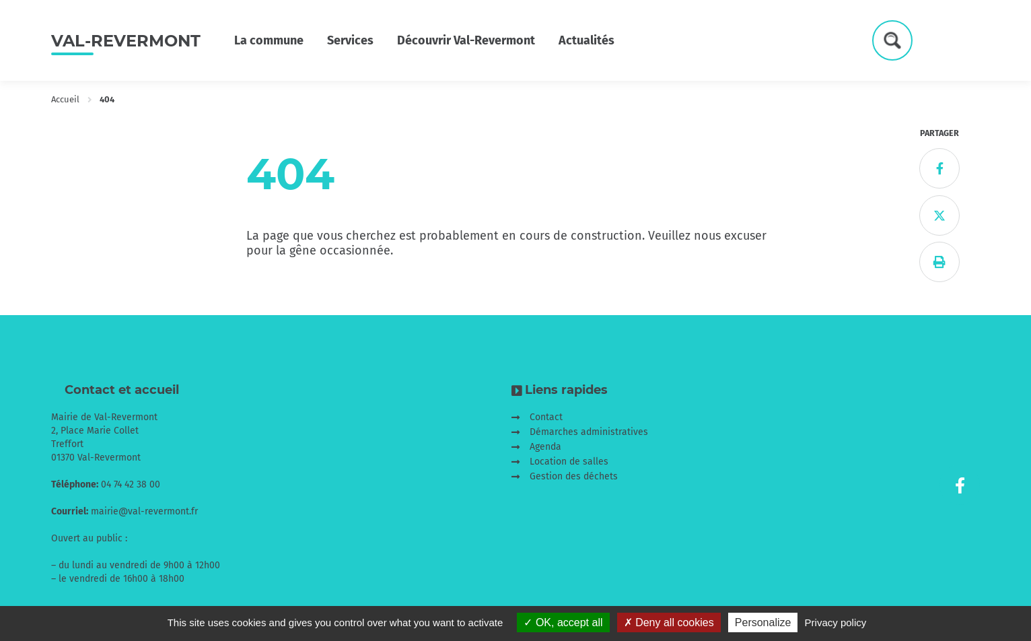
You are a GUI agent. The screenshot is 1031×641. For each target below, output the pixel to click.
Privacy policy (836, 622)
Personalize (763, 622)
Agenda (545, 446)
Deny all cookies (669, 622)
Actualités (586, 40)
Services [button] (350, 40)
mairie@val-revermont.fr (144, 511)
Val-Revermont (126, 40)
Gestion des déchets (574, 476)
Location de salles (569, 461)
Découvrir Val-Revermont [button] (466, 40)
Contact (546, 417)
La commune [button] (269, 40)
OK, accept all (563, 622)
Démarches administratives (589, 432)
